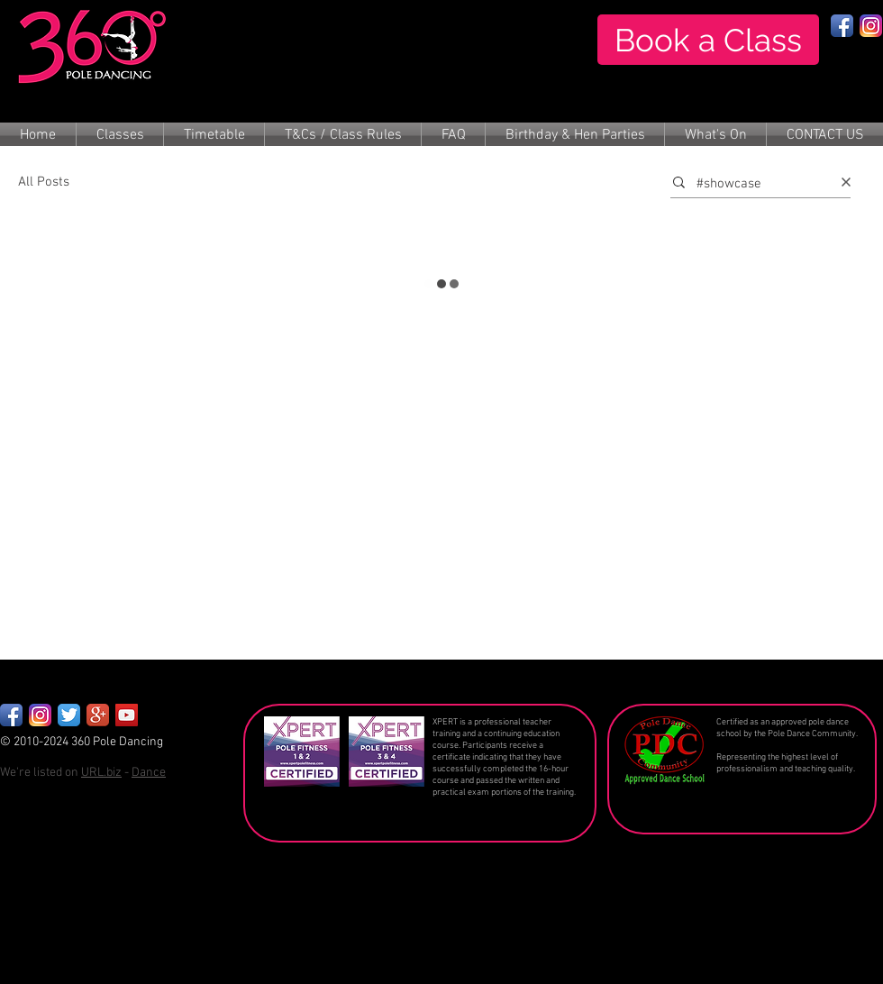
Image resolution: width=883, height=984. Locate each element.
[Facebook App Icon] (842, 25)
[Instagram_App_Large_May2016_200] (40, 715)
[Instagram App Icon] (871, 25)
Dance (149, 772)
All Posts (43, 182)
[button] (120, 136)
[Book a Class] (708, 39)
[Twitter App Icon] (69, 715)
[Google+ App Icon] (97, 715)
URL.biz (101, 772)
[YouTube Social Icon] (126, 715)
